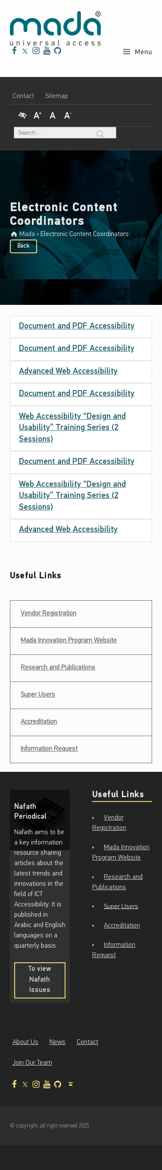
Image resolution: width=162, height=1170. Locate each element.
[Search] (100, 132)
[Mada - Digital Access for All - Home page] (55, 28)
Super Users (38, 694)
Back (23, 246)
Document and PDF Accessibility (76, 326)
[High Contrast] (22, 114)
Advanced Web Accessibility (68, 372)
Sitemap (56, 96)
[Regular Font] (52, 114)
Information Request (49, 749)
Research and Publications (58, 667)
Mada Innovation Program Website (69, 640)
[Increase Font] (37, 114)
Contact (23, 96)
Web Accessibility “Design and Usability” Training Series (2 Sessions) (72, 428)
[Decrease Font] (68, 114)
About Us (25, 1042)
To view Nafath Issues (46, 982)
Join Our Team (32, 1062)
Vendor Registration (48, 611)
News (57, 1042)
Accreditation (39, 722)
